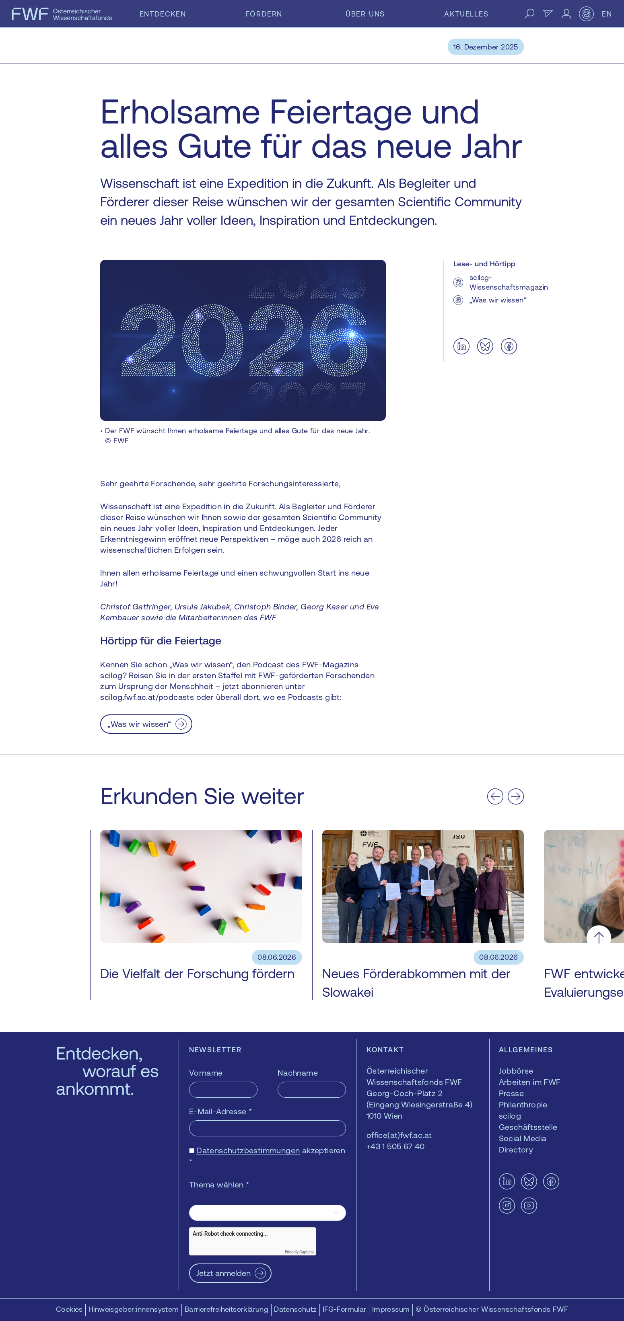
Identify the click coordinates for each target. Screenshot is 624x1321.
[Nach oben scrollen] (599, 938)
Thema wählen (219, 1184)
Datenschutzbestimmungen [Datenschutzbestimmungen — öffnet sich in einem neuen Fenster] (248, 1150)
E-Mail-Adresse (220, 1111)
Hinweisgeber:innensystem (134, 1309)
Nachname (298, 1072)
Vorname (206, 1072)
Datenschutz (295, 1309)
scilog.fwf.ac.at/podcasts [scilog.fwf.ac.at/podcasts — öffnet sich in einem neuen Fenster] (147, 697)
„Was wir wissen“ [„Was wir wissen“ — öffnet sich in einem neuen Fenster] (139, 723)
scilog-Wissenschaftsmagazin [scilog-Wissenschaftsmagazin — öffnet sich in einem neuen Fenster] (509, 282)
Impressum (391, 1309)
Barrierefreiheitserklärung (226, 1309)
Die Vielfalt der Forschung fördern (197, 973)
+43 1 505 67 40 (396, 1146)
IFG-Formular (345, 1309)
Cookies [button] (69, 1309)
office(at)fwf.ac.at (399, 1135)
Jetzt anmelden (223, 1273)
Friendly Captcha (299, 1252)
